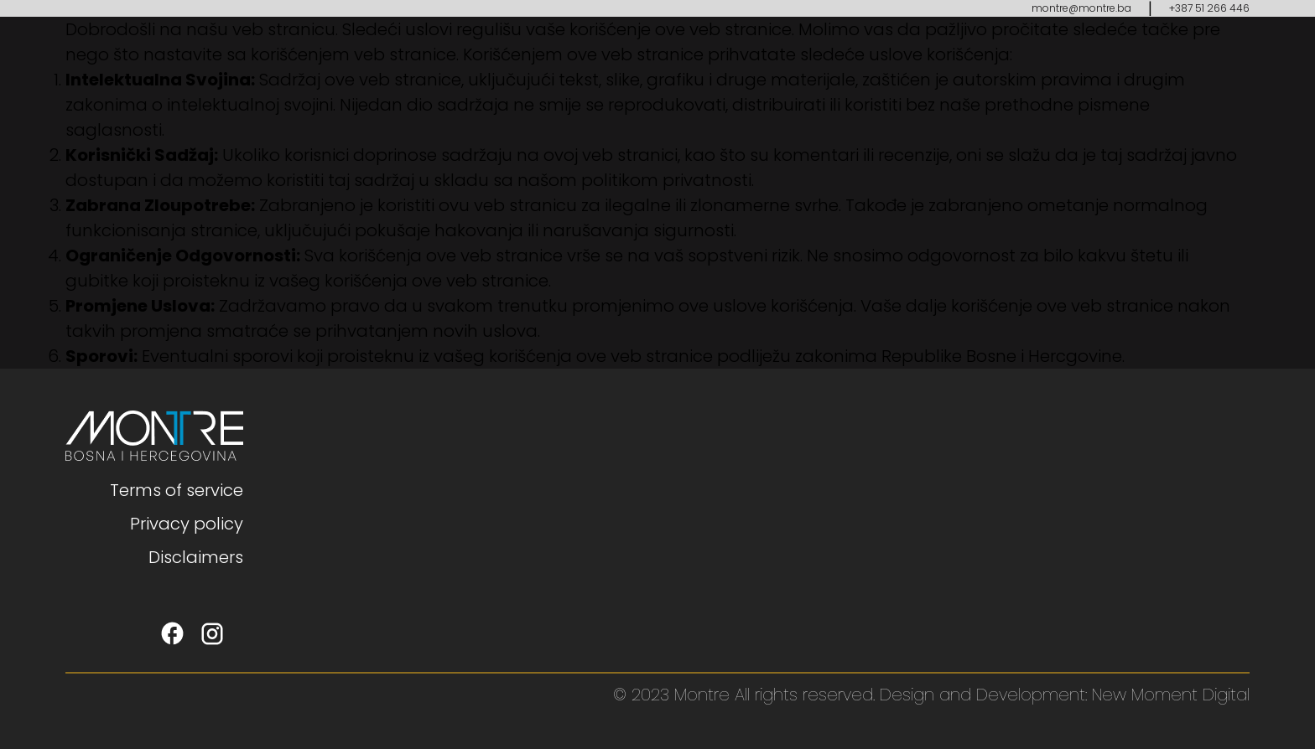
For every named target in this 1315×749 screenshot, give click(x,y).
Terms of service (176, 490)
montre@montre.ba (1081, 8)
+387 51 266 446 (1209, 8)
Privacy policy (186, 523)
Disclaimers (195, 557)
